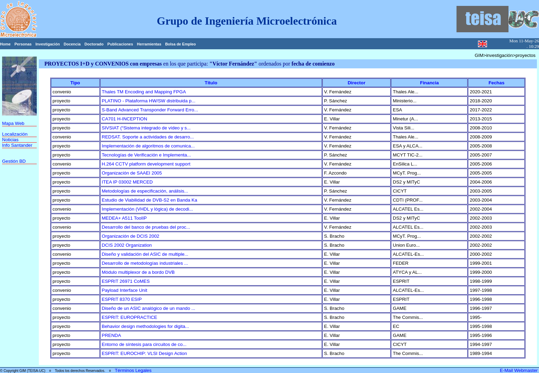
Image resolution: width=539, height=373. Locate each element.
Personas (23, 44)
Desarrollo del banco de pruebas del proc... (146, 227)
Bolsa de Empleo (180, 44)
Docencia (72, 44)
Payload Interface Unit (124, 290)
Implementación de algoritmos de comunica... (148, 146)
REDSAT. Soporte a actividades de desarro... (148, 136)
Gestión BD (14, 161)
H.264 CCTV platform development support (146, 164)
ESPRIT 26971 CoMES (126, 281)
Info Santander (17, 145)
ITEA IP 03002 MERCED (127, 182)
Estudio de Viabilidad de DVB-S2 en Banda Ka (149, 200)
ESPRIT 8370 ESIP (122, 299)
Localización (14, 134)
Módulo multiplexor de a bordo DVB (138, 272)
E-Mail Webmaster (519, 370)
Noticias (10, 139)
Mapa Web (13, 123)
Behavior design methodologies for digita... (145, 326)
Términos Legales (133, 370)
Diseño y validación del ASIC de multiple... (145, 254)
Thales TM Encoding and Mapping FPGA (144, 91)
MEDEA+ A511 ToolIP (124, 218)
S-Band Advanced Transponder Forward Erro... (150, 109)
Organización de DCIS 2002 (130, 236)
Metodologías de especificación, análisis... (145, 191)
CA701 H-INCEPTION (124, 118)
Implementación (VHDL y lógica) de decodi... (147, 209)
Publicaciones (120, 44)
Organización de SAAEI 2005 (132, 173)
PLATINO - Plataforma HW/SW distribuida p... (148, 100)
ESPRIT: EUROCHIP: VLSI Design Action (144, 353)
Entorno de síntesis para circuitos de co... (144, 344)
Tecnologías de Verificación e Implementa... (146, 155)
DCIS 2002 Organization (127, 245)
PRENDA (111, 335)
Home (5, 44)
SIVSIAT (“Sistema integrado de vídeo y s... (146, 127)
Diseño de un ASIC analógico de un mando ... (148, 308)
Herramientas (149, 44)
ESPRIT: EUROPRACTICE (129, 317)
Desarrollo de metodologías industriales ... (145, 263)
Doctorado (94, 44)
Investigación (47, 44)
